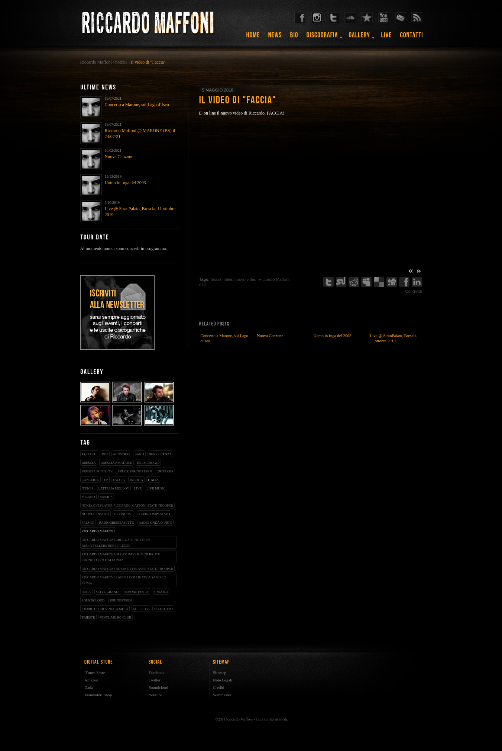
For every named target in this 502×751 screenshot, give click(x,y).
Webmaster (222, 695)
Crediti (218, 687)
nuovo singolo (95, 514)
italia (153, 480)
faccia (119, 480)
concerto (91, 480)
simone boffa (136, 592)
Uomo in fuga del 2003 (125, 182)
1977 (104, 454)
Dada (88, 687)
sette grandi (108, 592)
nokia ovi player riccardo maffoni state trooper (127, 505)
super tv (141, 609)
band (139, 454)
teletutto (163, 609)
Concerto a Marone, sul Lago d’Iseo (137, 104)
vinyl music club (116, 617)
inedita (136, 480)
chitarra (164, 471)
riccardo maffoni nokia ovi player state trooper (127, 569)
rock (86, 592)
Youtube (155, 695)
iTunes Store (94, 672)
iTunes (88, 488)
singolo (160, 592)
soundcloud (93, 600)
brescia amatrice (116, 463)
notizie (121, 62)
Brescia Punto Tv (97, 471)
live (138, 488)
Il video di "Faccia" (148, 62)
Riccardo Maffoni (96, 62)
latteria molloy (113, 488)
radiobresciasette (116, 522)
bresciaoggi (148, 463)
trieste (88, 617)
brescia (89, 463)
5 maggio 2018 (218, 90)
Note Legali (222, 680)
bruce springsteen (134, 471)
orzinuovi (123, 514)
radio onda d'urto (155, 522)
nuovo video (245, 279)
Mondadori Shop (98, 695)
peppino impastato (153, 514)
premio (88, 522)
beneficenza (160, 454)
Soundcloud (158, 687)
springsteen (121, 600)
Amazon (91, 680)
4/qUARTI (89, 454)
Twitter (155, 680)
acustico (121, 454)
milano (88, 497)
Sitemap (219, 672)
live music (155, 488)
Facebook (157, 672)
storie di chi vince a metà (105, 609)
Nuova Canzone (119, 156)
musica (106, 497)
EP (106, 480)
